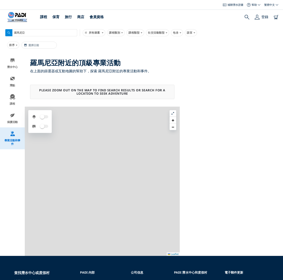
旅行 (68, 16)
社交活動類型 (157, 33)
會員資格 (97, 16)
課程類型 (135, 33)
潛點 (12, 81)
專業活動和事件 (12, 138)
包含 (177, 33)
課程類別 (116, 33)
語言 (191, 33)
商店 (80, 16)
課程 (43, 16)
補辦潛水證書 (233, 5)
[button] (276, 67)
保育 (55, 16)
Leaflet (276, 276)
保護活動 (12, 118)
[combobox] (41, 32)
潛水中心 (12, 63)
